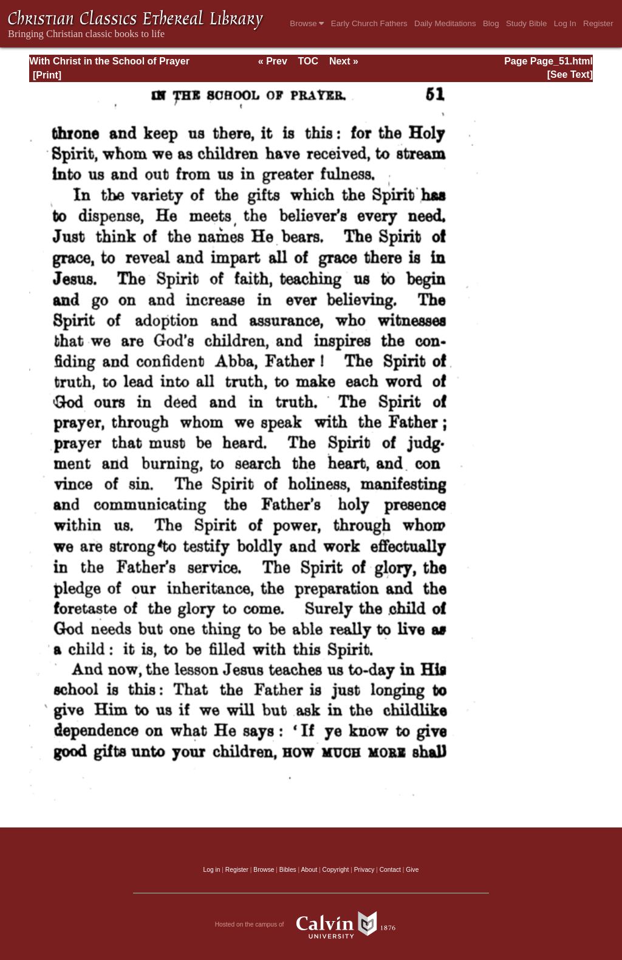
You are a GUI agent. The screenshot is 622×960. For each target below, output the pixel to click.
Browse (307, 23)
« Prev (272, 61)
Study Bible (526, 23)
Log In (565, 23)
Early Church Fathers (369, 23)
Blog (491, 23)
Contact (390, 869)
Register (598, 23)
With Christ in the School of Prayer (109, 61)
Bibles (287, 869)
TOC (308, 61)
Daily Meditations (445, 23)
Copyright (336, 869)
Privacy (364, 869)
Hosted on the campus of (311, 924)
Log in (211, 869)
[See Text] (570, 74)
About (309, 869)
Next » (343, 61)
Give (412, 869)
